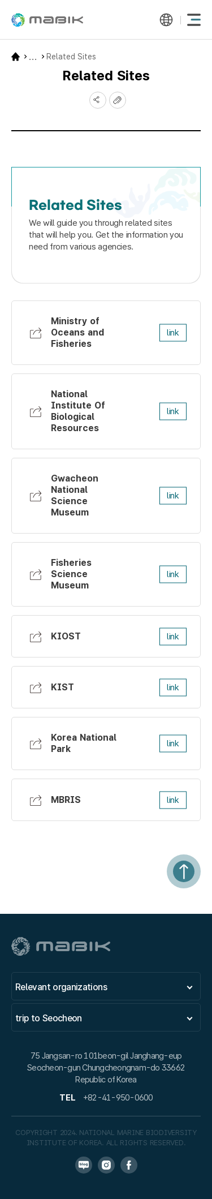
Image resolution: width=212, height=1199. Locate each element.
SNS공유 (97, 100)
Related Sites (71, 56)
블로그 (83, 1165)
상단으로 (184, 871)
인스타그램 (106, 1165)
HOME (15, 56)
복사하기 (117, 100)
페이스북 (128, 1165)
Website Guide (33, 56)
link (173, 333)
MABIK (47, 20)
